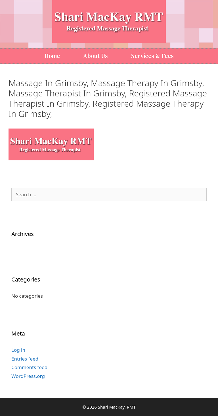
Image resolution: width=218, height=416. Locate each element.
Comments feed (29, 367)
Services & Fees (152, 56)
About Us (95, 56)
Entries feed (24, 358)
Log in (18, 350)
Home (52, 56)
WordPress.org (28, 376)
